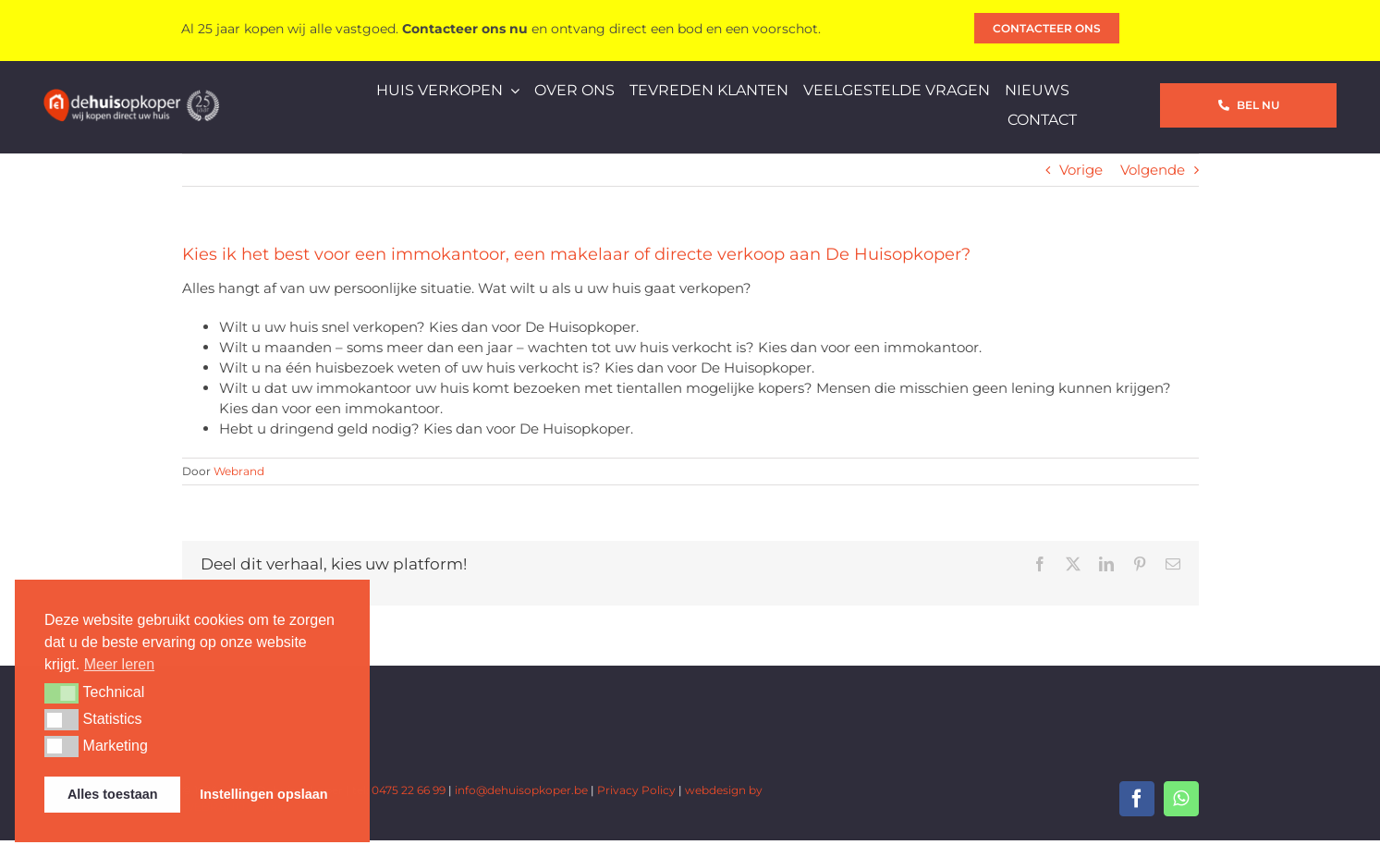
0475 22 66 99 (409, 790)
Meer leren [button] (119, 664)
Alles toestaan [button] (112, 794)
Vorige (1081, 169)
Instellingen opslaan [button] (263, 794)
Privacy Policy (636, 790)
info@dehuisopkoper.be (521, 790)
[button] (61, 693)
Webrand (239, 471)
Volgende (1152, 169)
